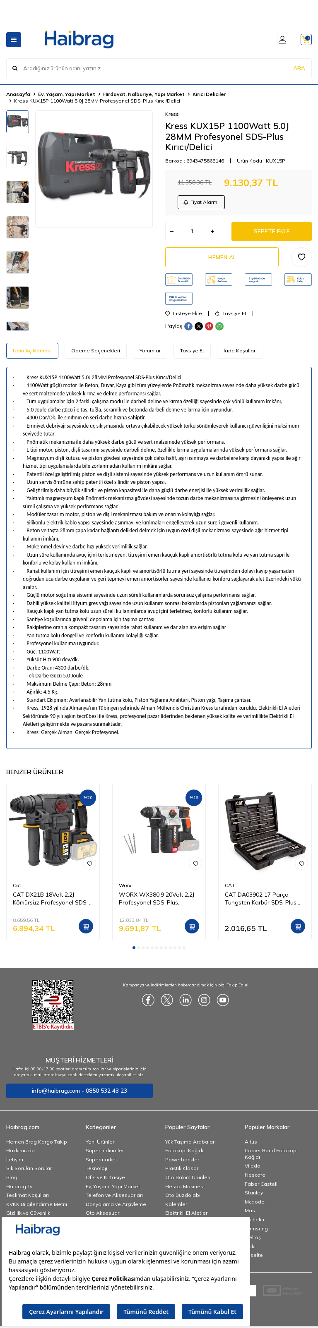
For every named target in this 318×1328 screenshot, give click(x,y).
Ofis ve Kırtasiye (105, 1180)
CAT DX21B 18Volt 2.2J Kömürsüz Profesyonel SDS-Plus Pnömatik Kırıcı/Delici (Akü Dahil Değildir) (51, 902)
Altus (251, 1145)
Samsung (256, 1232)
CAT (230, 888)
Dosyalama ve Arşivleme (116, 1207)
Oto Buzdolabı (182, 1198)
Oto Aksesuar (102, 1216)
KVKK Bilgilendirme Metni (36, 1207)
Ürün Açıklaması (32, 354)
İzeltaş (253, 1240)
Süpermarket (101, 1163)
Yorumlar (150, 354)
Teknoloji (96, 1171)
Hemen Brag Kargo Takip (36, 1145)
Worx (125, 888)
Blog (11, 1180)
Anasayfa (18, 94)
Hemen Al (222, 259)
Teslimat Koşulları (27, 1198)
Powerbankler (182, 1163)
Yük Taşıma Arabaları (190, 1145)
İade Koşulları (240, 354)
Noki (250, 1250)
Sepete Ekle (271, 233)
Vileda (252, 1169)
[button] (133, 951)
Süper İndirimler (105, 1154)
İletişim (14, 1163)
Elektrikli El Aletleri (187, 1216)
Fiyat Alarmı (202, 202)
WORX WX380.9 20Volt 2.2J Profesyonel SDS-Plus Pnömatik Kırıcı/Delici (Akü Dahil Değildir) (156, 902)
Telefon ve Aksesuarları (114, 1198)
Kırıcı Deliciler (209, 94)
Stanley (254, 1196)
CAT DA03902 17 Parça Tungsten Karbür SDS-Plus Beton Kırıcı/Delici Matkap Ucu (264, 902)
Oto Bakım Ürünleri (187, 1180)
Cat (17, 888)
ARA (299, 68)
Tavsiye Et (230, 316)
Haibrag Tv (19, 1190)
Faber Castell (261, 1187)
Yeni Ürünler (100, 1145)
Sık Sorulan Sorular (29, 1171)
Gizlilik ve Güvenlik (28, 1216)
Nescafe (255, 1178)
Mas (250, 1214)
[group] (94, 169)
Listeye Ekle (183, 316)
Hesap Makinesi (185, 1190)
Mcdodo (255, 1205)
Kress (172, 114)
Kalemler (176, 1207)
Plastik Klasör (181, 1171)
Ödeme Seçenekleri (95, 354)
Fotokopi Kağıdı (184, 1154)
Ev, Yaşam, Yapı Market (66, 94)
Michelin (254, 1223)
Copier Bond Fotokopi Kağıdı (271, 1157)
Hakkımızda (20, 1154)
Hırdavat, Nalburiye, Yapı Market (144, 94)
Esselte (254, 1258)
